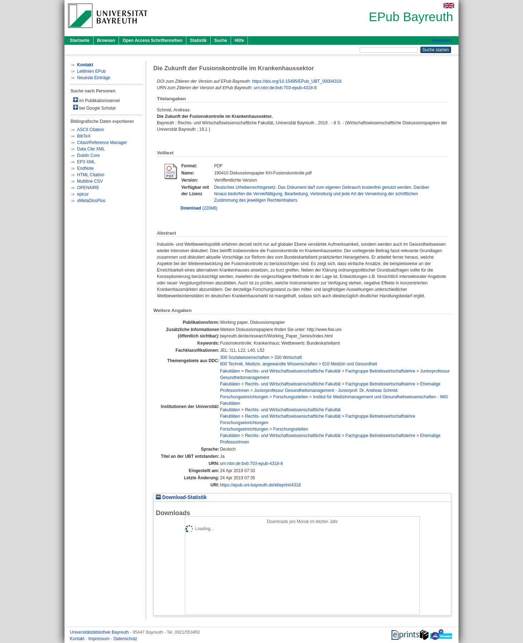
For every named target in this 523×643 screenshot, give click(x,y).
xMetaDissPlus (91, 200)
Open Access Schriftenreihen (152, 40)
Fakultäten (230, 371)
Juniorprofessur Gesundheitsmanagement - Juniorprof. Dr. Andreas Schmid (325, 390)
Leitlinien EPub (91, 71)
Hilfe (239, 40)
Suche (220, 40)
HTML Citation (90, 174)
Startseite (80, 40)
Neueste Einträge (93, 77)
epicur (83, 194)
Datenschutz (125, 638)
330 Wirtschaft (288, 357)
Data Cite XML (91, 149)
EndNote (85, 168)
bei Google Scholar (94, 108)
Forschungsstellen (290, 396)
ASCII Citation (90, 129)
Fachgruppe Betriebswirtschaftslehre (380, 371)
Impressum (99, 638)
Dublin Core (88, 155)
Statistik (198, 40)
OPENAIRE (88, 187)
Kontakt (78, 638)
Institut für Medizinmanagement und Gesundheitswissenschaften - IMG (380, 396)
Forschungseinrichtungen (244, 396)
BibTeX (84, 136)
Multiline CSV (90, 181)
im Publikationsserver (96, 100)
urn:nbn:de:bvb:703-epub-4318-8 (285, 87)
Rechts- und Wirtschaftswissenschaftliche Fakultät (293, 371)
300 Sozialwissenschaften (244, 357)
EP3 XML (86, 161)
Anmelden (441, 40)
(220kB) (199, 208)
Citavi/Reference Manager (102, 142)
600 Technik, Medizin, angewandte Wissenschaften (268, 363)
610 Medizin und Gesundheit (349, 363)
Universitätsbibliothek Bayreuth (100, 632)
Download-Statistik (181, 497)
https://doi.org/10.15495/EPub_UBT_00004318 (297, 81)
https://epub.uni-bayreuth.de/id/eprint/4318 (260, 485)
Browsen (106, 40)
